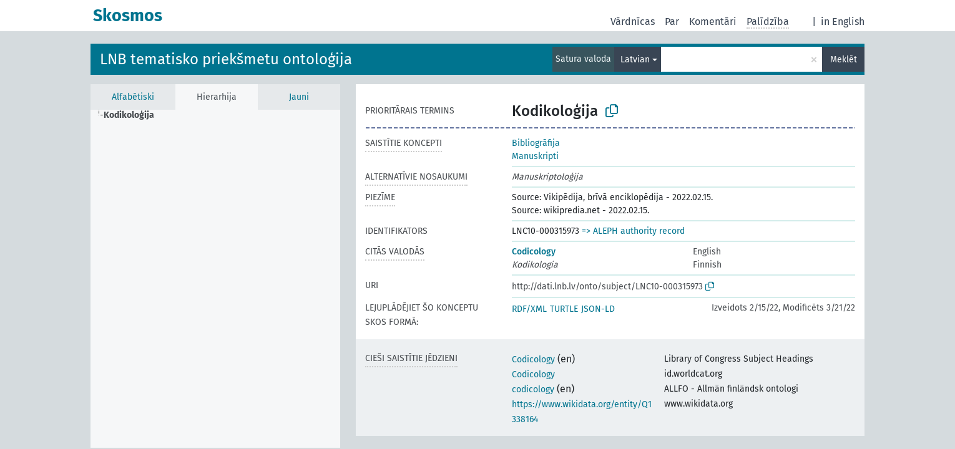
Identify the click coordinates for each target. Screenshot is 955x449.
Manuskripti (535, 156)
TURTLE (564, 309)
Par (672, 21)
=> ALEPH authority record (633, 231)
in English (842, 21)
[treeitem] (134, 115)
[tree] (215, 279)
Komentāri (713, 21)
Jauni (299, 97)
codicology (533, 389)
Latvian (635, 59)
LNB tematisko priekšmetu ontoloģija (226, 59)
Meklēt (843, 59)
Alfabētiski (133, 97)
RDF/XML (529, 309)
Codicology (534, 251)
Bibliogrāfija (536, 143)
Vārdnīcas (632, 21)
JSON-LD (598, 309)
